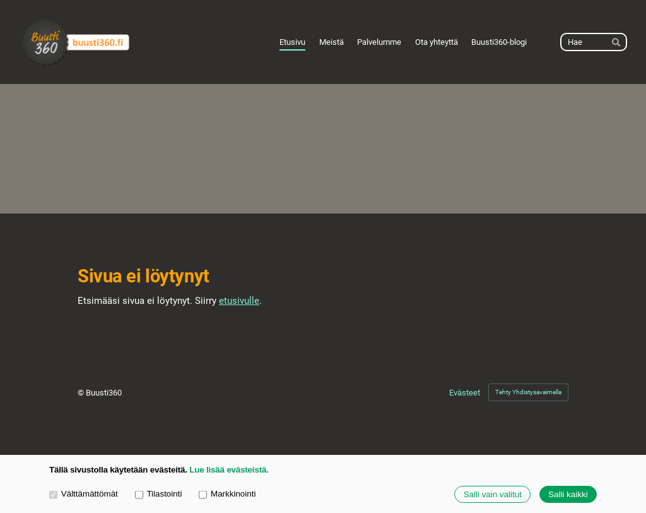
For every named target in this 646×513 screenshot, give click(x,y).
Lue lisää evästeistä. (228, 469)
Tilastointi (158, 493)
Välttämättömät (83, 493)
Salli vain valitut (493, 494)
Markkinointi (227, 493)
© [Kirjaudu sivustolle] (82, 392)
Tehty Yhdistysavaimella (528, 392)
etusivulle (239, 300)
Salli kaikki (568, 494)
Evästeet (464, 393)
